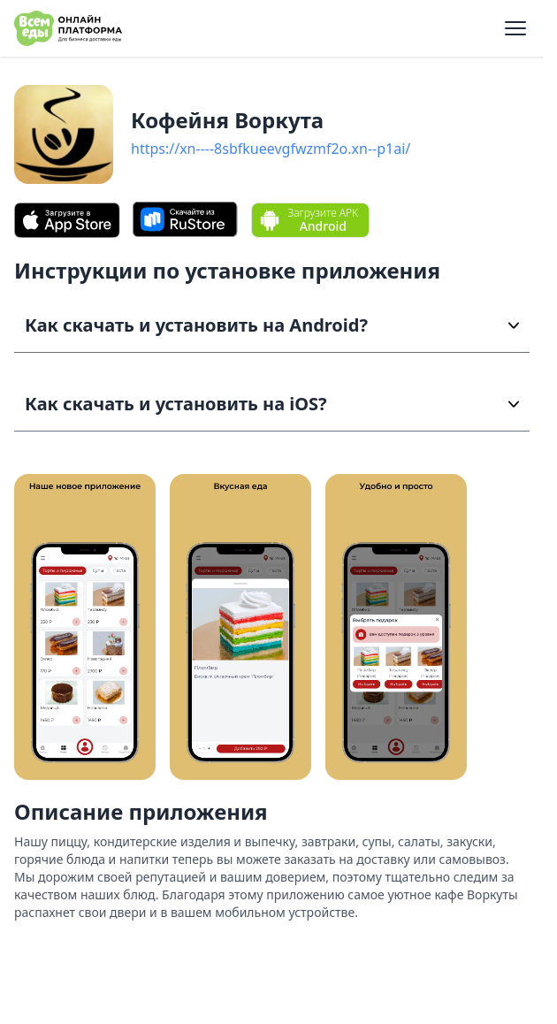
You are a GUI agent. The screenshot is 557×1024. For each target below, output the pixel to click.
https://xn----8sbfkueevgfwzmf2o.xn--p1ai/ (270, 148)
